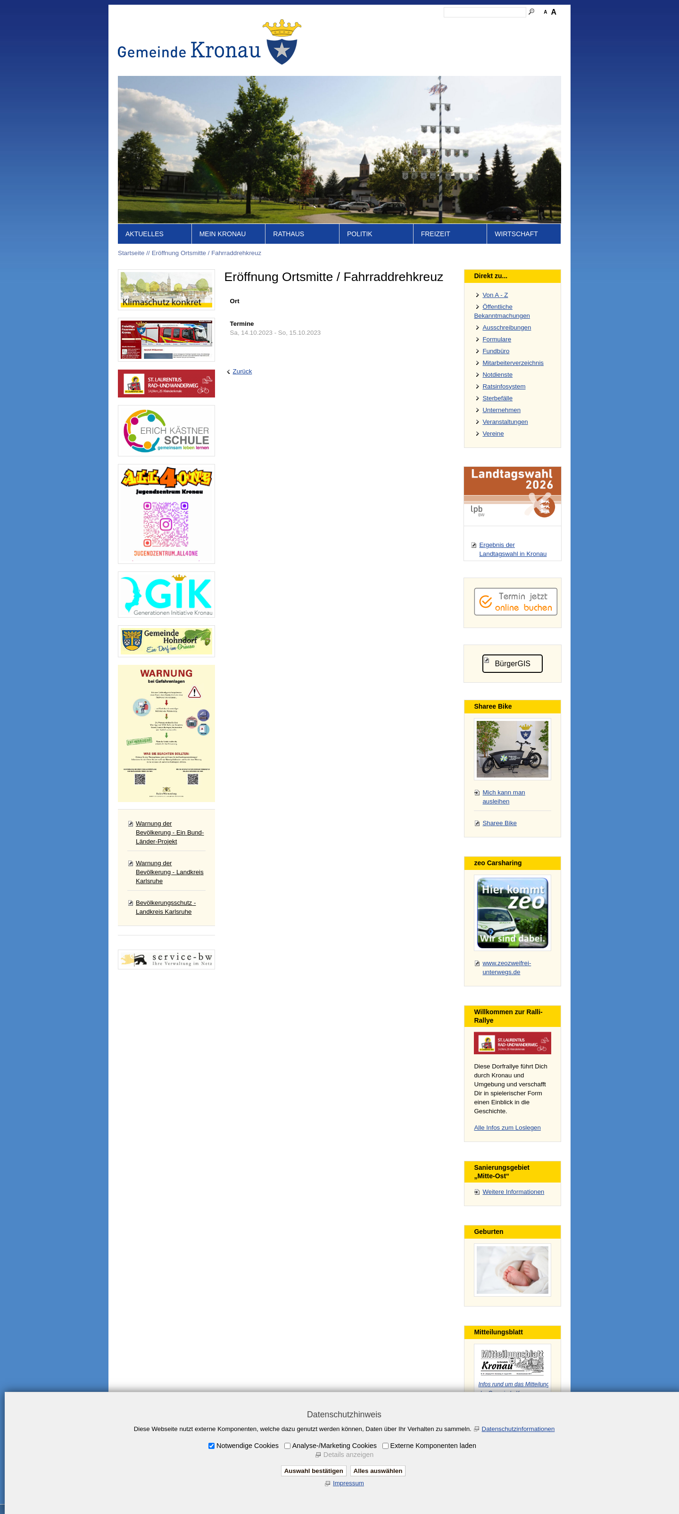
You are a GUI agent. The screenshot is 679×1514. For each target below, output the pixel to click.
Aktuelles (144, 234)
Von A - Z (495, 294)
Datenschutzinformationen (518, 1428)
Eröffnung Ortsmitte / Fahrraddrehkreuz (206, 252)
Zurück (242, 371)
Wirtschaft (516, 234)
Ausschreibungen (506, 327)
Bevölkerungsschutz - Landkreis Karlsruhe (166, 907)
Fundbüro (495, 351)
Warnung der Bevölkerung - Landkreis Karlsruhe (170, 872)
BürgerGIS (512, 664)
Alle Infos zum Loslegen (507, 1127)
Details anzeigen (348, 1454)
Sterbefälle (497, 398)
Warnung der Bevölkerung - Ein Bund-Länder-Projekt (170, 832)
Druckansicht (516, 26)
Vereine (493, 433)
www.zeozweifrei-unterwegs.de (506, 968)
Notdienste (497, 374)
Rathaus (288, 234)
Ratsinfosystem (503, 386)
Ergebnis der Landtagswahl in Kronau (513, 549)
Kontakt (398, 26)
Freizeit (435, 234)
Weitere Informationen (513, 1191)
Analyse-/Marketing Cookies (334, 1445)
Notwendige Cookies (247, 1445)
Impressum (432, 26)
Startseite (344, 26)
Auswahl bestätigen (313, 1470)
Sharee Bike (499, 823)
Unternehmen (501, 410)
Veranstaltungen (505, 421)
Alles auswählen (378, 1470)
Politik (360, 234)
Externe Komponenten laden (433, 1445)
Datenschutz (472, 26)
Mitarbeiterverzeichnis (513, 362)
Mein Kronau (222, 234)
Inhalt (373, 26)
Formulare (496, 339)
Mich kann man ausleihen (503, 797)
